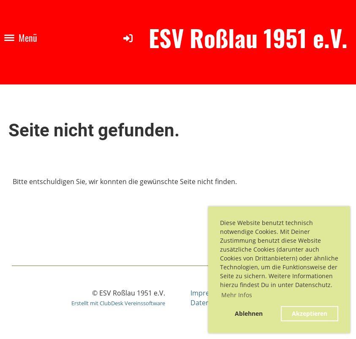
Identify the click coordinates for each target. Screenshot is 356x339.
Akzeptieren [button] (309, 313)
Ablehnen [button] (249, 313)
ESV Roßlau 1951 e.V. (248, 37)
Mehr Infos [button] (236, 295)
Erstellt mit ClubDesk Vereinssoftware (118, 303)
